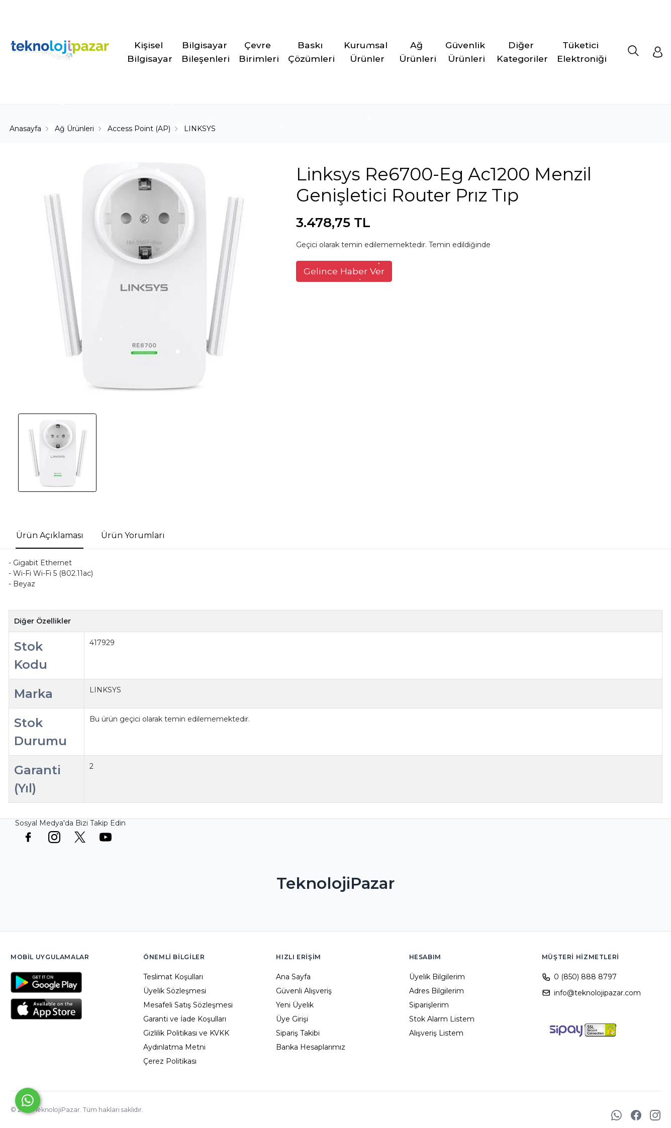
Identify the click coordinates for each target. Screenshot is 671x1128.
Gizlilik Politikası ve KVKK (186, 1033)
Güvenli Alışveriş (304, 990)
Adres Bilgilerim (436, 990)
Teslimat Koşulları (173, 976)
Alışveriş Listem (436, 1033)
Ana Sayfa (293, 976)
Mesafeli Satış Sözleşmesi (188, 1004)
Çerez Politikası (170, 1061)
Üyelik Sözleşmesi (174, 990)
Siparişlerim (429, 1004)
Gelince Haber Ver (344, 271)
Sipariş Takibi (298, 1033)
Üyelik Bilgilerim (437, 976)
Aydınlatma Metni (174, 1047)
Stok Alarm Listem (441, 1018)
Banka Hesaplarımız (310, 1047)
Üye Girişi (292, 1018)
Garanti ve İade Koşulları (184, 1018)
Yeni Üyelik (295, 1004)
